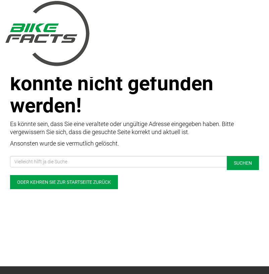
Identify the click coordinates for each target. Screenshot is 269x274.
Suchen (243, 163)
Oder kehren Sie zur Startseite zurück (64, 182)
